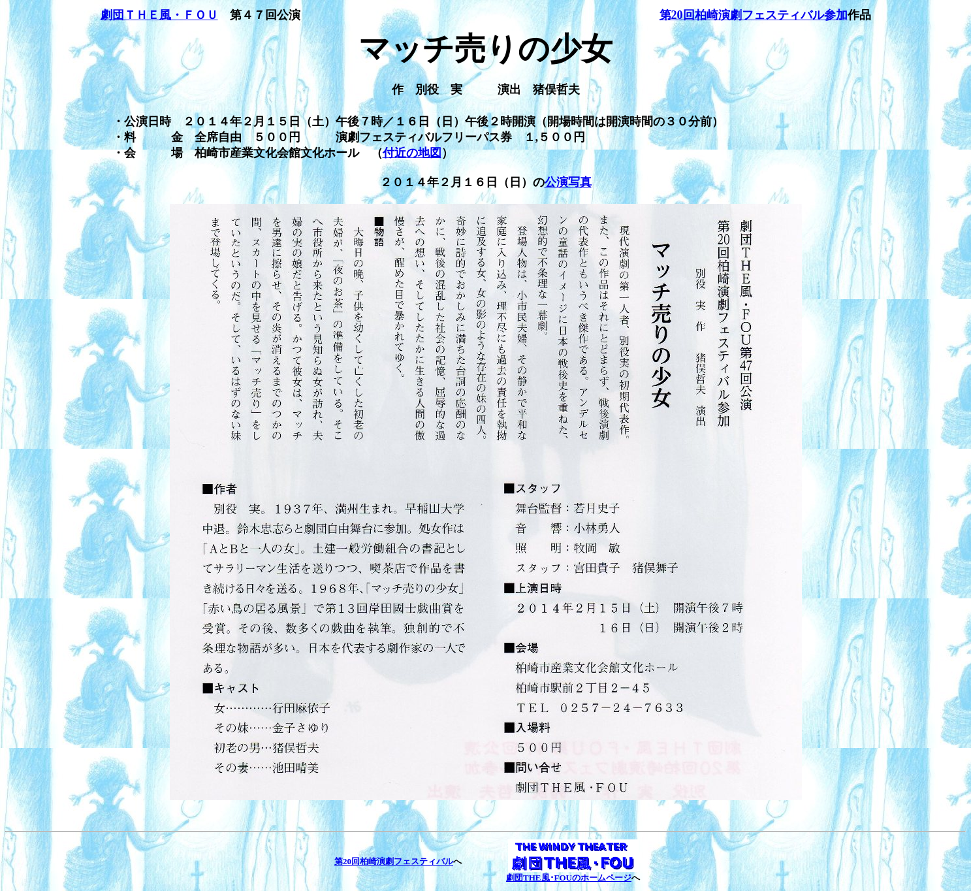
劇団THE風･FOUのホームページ (568, 878)
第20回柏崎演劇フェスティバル (393, 861)
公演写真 (568, 182)
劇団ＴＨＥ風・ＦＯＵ (159, 15)
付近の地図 (412, 152)
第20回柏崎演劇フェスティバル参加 (754, 15)
